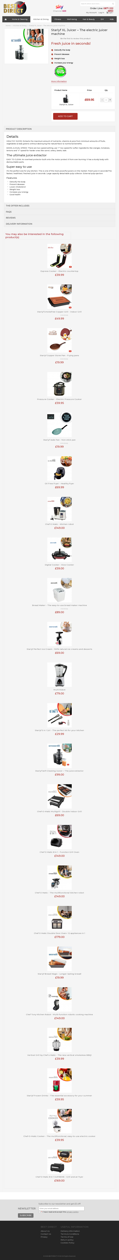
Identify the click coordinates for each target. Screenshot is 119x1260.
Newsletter (27, 1208)
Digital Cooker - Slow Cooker (59, 565)
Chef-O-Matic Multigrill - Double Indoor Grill (59, 811)
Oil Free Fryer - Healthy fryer (59, 483)
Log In (101, 12)
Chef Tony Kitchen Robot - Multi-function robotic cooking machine (59, 1014)
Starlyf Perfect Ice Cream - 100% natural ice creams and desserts (59, 649)
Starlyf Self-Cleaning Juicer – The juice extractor (59, 771)
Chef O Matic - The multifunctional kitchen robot (59, 893)
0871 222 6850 (108, 9)
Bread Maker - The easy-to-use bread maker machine (59, 605)
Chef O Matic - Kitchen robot (59, 524)
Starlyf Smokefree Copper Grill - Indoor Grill (59, 312)
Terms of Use (67, 1237)
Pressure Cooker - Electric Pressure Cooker (59, 399)
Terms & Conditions (70, 1234)
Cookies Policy (67, 1243)
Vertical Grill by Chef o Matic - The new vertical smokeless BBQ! (59, 1055)
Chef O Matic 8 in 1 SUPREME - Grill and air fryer (59, 1177)
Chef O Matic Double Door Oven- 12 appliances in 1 (59, 933)
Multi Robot (59, 690)
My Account (91, 12)
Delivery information (70, 1231)
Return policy (67, 1240)
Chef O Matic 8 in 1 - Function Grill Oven (59, 852)
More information (59, 81)
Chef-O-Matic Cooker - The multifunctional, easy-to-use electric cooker (59, 1136)
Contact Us (46, 1234)
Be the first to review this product (75, 38)
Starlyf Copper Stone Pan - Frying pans (59, 355)
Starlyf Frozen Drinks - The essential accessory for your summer (59, 1095)
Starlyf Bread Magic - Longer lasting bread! (59, 974)
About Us (45, 1231)
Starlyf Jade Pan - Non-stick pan (59, 440)
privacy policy (72, 1212)
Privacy (44, 1237)
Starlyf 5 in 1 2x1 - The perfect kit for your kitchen (59, 730)
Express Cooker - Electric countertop (59, 271)
